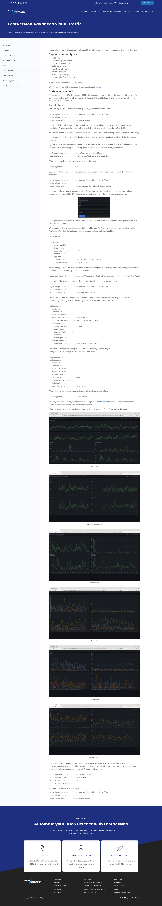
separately (53, 140)
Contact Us (138, 12)
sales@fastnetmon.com (103, 3)
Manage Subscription (93, 882)
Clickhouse (103, 402)
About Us (127, 12)
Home (10, 33)
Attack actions (8, 76)
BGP (4, 65)
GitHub (98, 87)
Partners (118, 12)
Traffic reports (8, 71)
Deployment (7, 45)
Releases (57, 889)
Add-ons (57, 892)
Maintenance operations (12, 86)
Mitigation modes (9, 60)
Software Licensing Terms (94, 889)
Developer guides (9, 81)
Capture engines (9, 55)
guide (60, 101)
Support (122, 3)
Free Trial (147, 3)
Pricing (93, 12)
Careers (117, 882)
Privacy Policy (90, 892)
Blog (147, 12)
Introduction (7, 50)
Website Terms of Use (92, 886)
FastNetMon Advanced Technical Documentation (31, 33)
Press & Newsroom (122, 892)
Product (84, 12)
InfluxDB (52, 405)
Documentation (105, 12)
